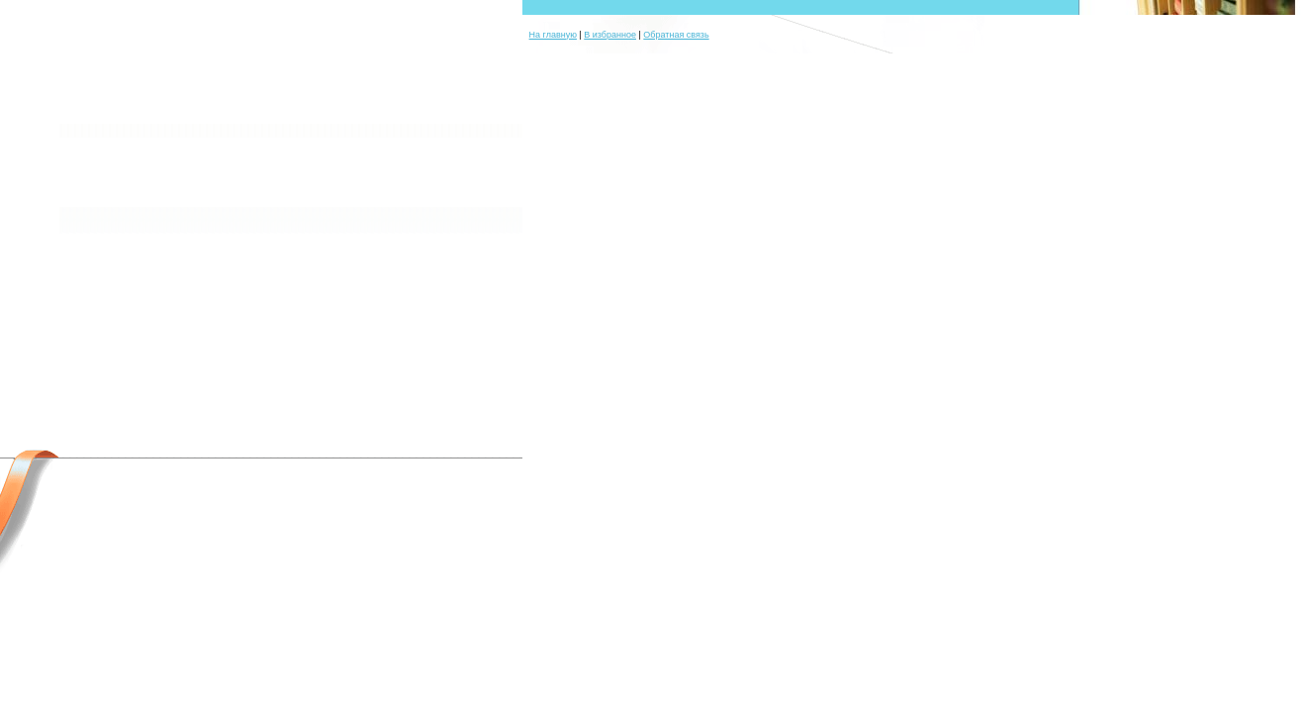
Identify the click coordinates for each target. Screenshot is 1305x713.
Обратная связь (675, 35)
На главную (553, 35)
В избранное (610, 35)
